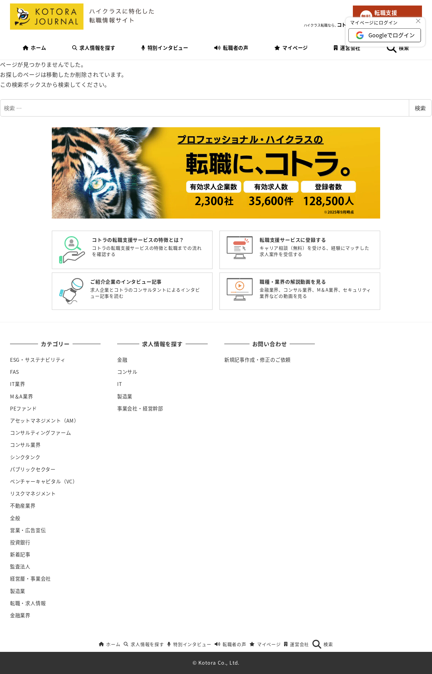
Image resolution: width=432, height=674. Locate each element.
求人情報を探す (144, 644)
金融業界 (20, 615)
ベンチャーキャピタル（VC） (44, 481)
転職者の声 (230, 644)
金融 (122, 359)
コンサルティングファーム (40, 432)
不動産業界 (23, 505)
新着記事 (20, 554)
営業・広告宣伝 (28, 530)
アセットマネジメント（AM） (44, 420)
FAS (14, 371)
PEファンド (23, 408)
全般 (15, 518)
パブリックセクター (33, 469)
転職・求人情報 (28, 603)
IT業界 (17, 383)
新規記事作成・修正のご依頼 (257, 359)
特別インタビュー (189, 644)
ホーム (110, 644)
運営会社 (296, 644)
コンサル (127, 371)
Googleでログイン (391, 35)
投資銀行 (20, 542)
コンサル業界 (25, 444)
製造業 (17, 591)
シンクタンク (25, 457)
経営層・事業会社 (30, 578)
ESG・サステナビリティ (38, 359)
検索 (420, 108)
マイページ (265, 644)
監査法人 (20, 566)
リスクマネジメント (33, 493)
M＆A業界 (21, 396)
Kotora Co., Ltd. (219, 662)
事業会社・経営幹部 (140, 408)
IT (119, 383)
